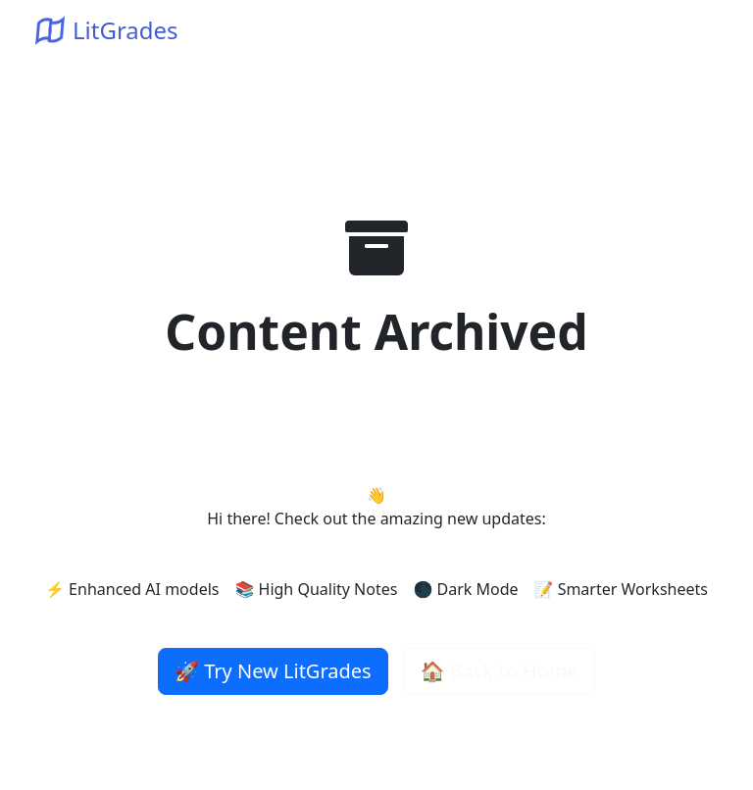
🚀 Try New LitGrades (273, 671)
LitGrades (106, 30)
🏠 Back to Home (499, 671)
